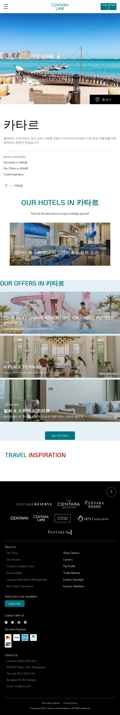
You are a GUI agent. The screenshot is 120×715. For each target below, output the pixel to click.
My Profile (69, 566)
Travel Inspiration (14, 174)
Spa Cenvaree (92, 518)
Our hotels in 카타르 (15, 162)
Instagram (12, 622)
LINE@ (18, 622)
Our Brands (13, 559)
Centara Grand (95, 504)
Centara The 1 (60, 532)
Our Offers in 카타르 (16, 168)
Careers (68, 559)
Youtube (25, 622)
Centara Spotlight (73, 579)
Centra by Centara (41, 518)
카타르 (18, 185)
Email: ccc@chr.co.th (19, 686)
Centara (19, 518)
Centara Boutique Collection (68, 504)
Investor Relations (73, 586)
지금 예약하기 (109, 6)
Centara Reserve (34, 504)
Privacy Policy (70, 702)
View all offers (60, 435)
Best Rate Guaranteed (20, 586)
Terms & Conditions (51, 702)
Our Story (12, 553)
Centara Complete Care (20, 566)
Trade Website (71, 573)
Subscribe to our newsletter (21, 596)
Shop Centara (71, 553)
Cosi (62, 518)
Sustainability (14, 573)
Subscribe (15, 603)
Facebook (6, 622)
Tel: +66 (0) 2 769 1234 (21, 673)
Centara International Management (27, 579)
